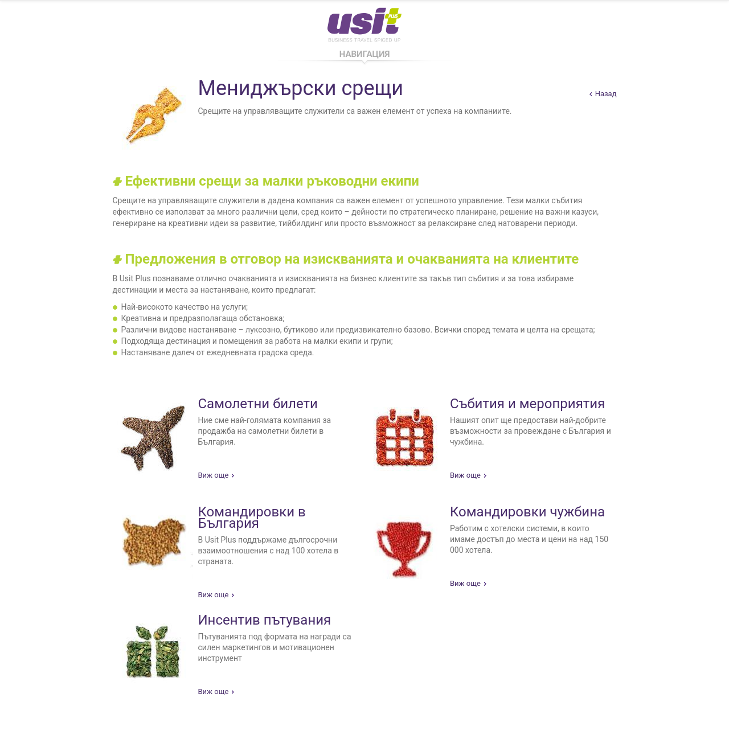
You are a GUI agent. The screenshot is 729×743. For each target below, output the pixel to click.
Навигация (364, 54)
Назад (606, 93)
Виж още (213, 475)
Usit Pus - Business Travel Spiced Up (364, 23)
